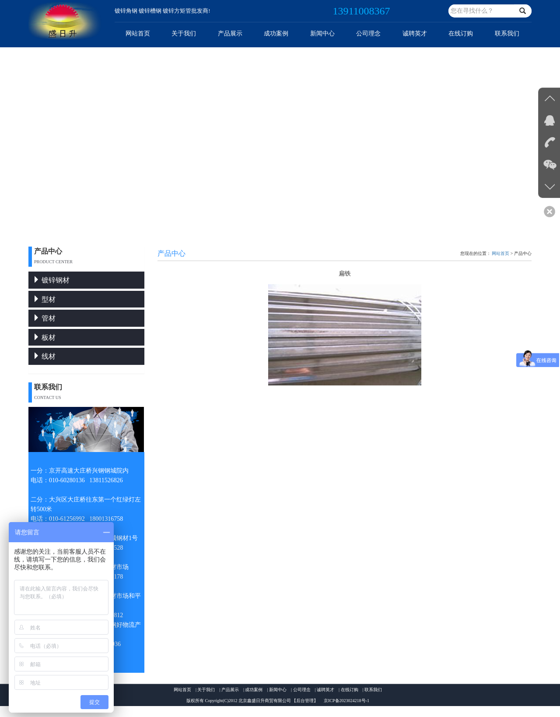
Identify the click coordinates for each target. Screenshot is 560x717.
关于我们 (184, 33)
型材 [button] (44, 299)
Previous (7, 142)
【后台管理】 (305, 700)
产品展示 (230, 33)
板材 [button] (44, 337)
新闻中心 (322, 33)
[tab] (86, 280)
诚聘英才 (414, 33)
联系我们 (507, 33)
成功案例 (276, 33)
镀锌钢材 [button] (51, 280)
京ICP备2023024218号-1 (346, 700)
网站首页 (138, 33)
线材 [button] (44, 356)
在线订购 (460, 33)
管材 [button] (44, 318)
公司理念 (368, 33)
